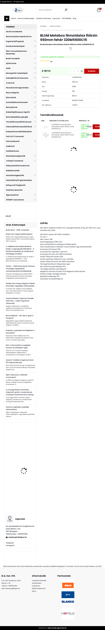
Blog (74, 18)
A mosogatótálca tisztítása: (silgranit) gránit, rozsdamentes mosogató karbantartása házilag (19, 392)
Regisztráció (19, 2)
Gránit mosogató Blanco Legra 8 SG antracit (48, 187)
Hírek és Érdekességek (25, 18)
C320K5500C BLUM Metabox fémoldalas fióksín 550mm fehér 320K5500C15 (62, 127)
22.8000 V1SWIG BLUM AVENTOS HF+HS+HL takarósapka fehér (25, 499)
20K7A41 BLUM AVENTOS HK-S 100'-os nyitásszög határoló (26, 444)
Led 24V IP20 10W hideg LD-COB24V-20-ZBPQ (81, 182)
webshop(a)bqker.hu (17, 537)
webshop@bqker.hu (12, 588)
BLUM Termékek (55, 26)
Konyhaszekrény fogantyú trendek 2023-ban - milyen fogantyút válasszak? (20, 300)
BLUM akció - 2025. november (17, 230)
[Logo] (18, 10)
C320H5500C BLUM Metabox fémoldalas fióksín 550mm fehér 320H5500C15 (62, 135)
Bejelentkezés (7, 2)
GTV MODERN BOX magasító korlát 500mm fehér (27, 471)
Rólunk (13, 18)
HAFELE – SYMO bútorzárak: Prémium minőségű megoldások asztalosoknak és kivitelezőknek (20, 268)
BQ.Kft (8, 216)
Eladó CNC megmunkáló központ (19, 234)
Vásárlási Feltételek (43, 18)
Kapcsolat (56, 18)
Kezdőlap (43, 26)
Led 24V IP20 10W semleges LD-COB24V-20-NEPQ (65, 184)
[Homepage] (6, 18)
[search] (66, 10)
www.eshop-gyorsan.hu (57, 628)
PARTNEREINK (66, 18)
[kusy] (73, 71)
